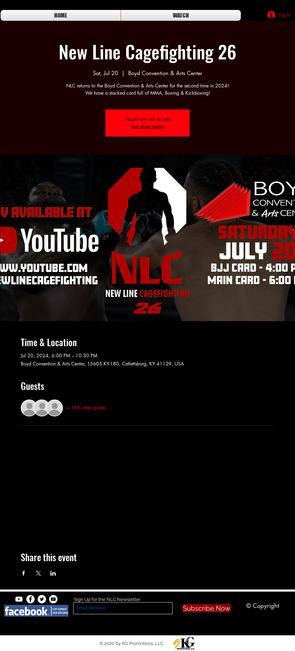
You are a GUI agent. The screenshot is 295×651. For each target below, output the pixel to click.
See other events (147, 126)
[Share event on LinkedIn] (53, 573)
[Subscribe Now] (206, 608)
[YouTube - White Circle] (53, 599)
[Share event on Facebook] (23, 573)
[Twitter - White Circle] (42, 599)
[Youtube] (19, 599)
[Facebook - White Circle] (30, 599)
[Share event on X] (38, 573)
